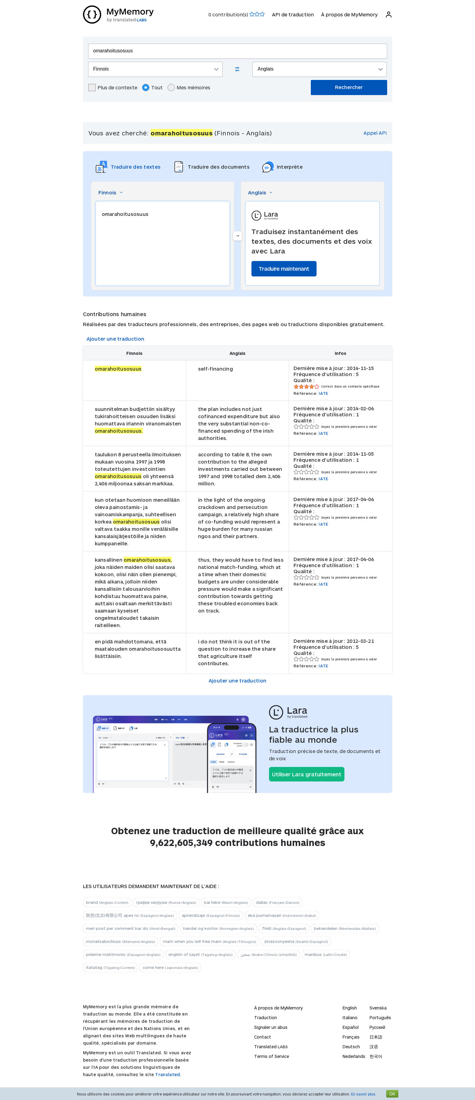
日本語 (376, 1036)
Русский (377, 1027)
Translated (271, 1046)
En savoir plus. (363, 1094)
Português (380, 1017)
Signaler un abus (270, 1027)
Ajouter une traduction (115, 339)
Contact (262, 1036)
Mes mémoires (189, 87)
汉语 (374, 1046)
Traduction (265, 1017)
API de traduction (293, 14)
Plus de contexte (112, 87)
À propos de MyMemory (349, 14)
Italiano (350, 1017)
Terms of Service (271, 1056)
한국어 (376, 1056)
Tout (152, 87)
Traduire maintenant (284, 268)
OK (392, 1093)
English (350, 1007)
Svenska (378, 1007)
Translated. (168, 1074)
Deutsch (351, 1046)
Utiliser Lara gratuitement (306, 774)
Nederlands (354, 1056)
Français (351, 1036)
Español (351, 1027)
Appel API (375, 133)
